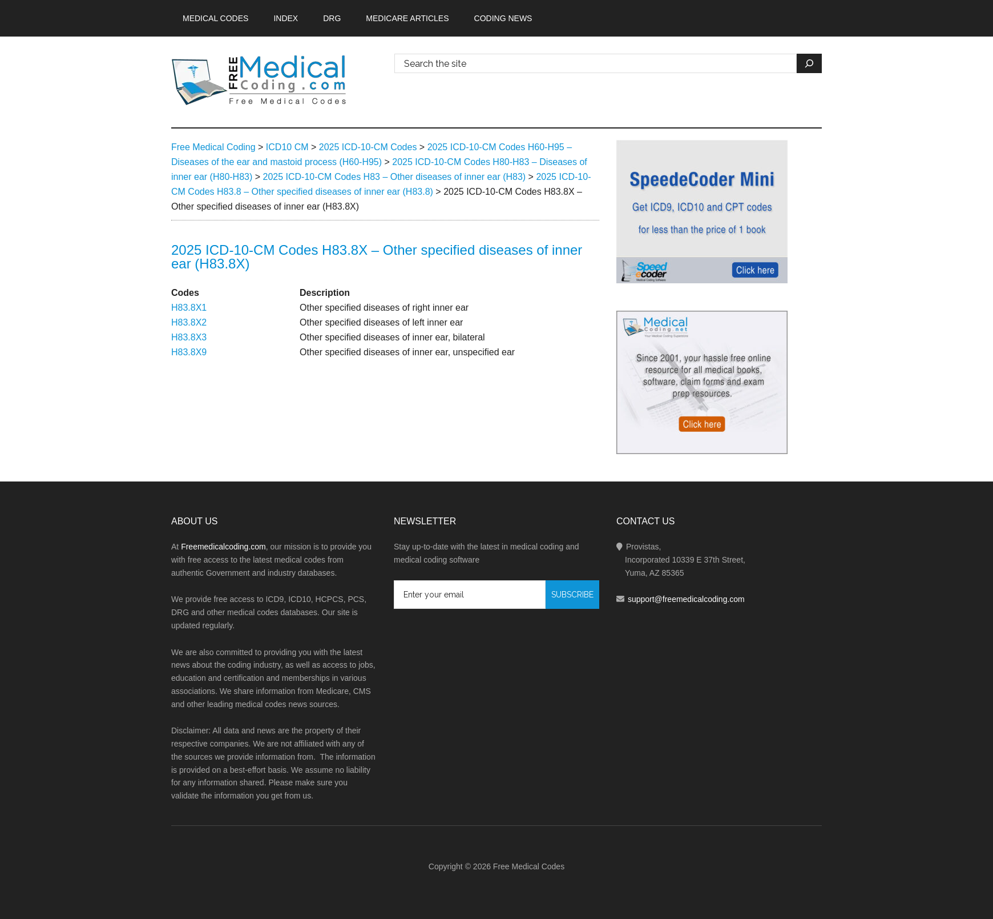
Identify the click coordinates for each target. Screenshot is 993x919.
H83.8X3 (189, 337)
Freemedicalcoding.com (223, 546)
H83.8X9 (189, 352)
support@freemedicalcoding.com (686, 599)
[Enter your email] (470, 594)
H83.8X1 (189, 307)
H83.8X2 (189, 322)
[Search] (809, 63)
